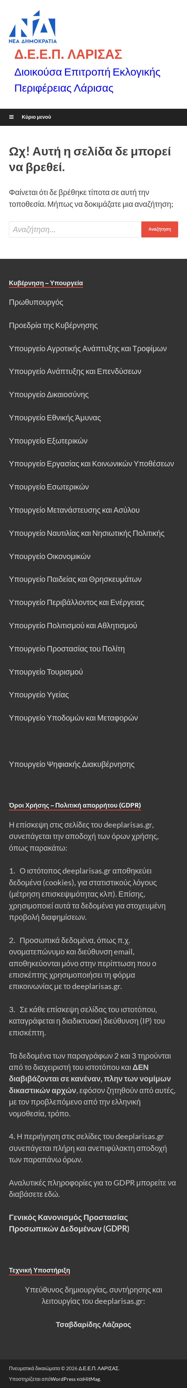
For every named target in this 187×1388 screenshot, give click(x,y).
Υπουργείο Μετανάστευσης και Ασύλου (74, 509)
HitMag (91, 1379)
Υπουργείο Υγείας (39, 694)
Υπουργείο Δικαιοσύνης (49, 394)
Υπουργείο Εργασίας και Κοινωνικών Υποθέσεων (91, 463)
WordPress (63, 1379)
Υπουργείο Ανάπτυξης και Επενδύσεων (75, 371)
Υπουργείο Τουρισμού (46, 671)
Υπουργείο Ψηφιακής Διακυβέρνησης (72, 764)
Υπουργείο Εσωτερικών (49, 486)
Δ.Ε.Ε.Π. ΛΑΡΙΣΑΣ (68, 54)
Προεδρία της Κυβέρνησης (53, 325)
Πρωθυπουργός (36, 302)
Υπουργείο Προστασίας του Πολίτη (67, 648)
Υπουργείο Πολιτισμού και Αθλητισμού (73, 625)
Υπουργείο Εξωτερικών (48, 440)
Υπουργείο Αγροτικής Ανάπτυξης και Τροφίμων (88, 348)
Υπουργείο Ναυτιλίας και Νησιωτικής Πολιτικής (87, 533)
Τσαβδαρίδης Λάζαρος (93, 1324)
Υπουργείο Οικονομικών (50, 556)
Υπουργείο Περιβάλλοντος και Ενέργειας (76, 602)
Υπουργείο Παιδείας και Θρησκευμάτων (75, 579)
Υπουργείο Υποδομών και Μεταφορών (73, 717)
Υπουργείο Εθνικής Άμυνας (55, 417)
